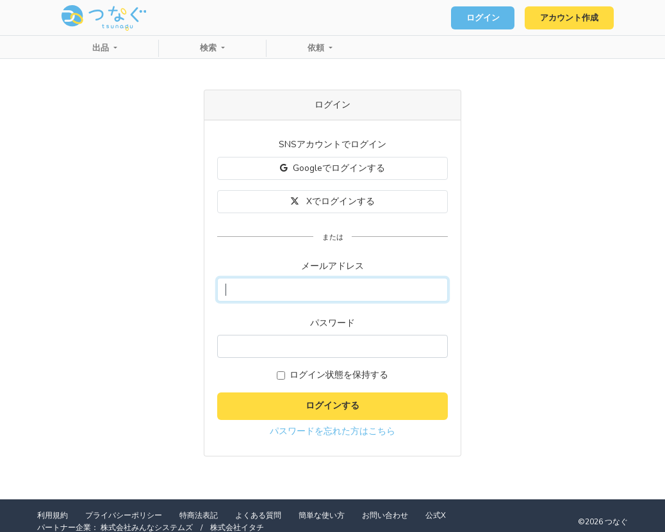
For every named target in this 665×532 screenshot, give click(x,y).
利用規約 (52, 515)
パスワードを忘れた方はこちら (332, 431)
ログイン (483, 18)
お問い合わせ (385, 515)
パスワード (332, 323)
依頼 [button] (317, 48)
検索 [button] (209, 48)
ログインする (332, 405)
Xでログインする (332, 201)
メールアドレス (332, 266)
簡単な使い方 (322, 515)
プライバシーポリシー (123, 515)
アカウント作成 (569, 18)
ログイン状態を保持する (339, 375)
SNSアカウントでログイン (332, 144)
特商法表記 (198, 515)
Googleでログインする (332, 168)
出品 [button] (101, 48)
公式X (435, 515)
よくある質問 (258, 515)
